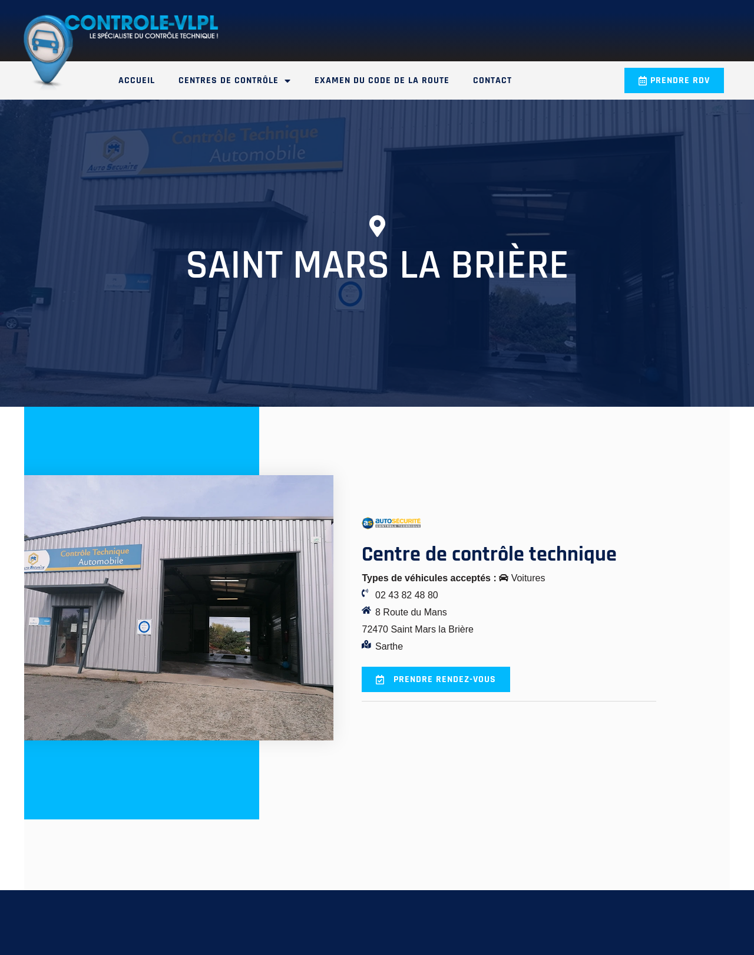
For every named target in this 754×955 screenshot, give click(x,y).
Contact (492, 80)
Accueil (136, 80)
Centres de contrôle (234, 80)
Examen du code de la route (382, 80)
